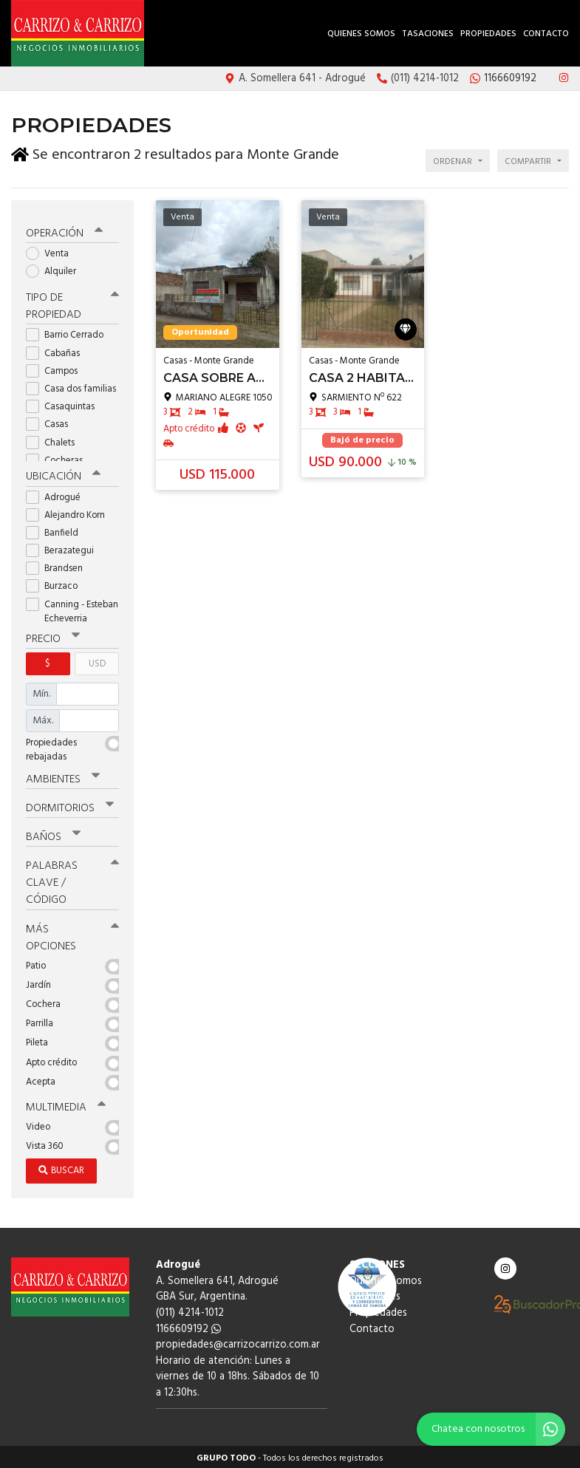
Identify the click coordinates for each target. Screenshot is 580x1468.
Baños (53, 834)
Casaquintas (65, 404)
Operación (64, 230)
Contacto (546, 34)
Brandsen (59, 566)
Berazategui (64, 548)
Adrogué (58, 495)
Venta (52, 251)
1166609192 (188, 1325)
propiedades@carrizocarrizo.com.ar (238, 1342)
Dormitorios (70, 805)
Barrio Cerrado (69, 333)
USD (97, 661)
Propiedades (488, 34)
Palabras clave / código (72, 880)
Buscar (61, 1167)
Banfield (57, 530)
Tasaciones (428, 34)
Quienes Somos (361, 34)
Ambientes (63, 776)
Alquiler (56, 269)
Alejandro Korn (70, 512)
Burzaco (56, 584)
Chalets (55, 440)
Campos (56, 368)
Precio (53, 636)
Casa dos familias (72, 386)
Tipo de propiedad (72, 304)
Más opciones (72, 934)
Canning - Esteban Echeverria (72, 609)
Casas (52, 422)
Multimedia (66, 1104)
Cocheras (59, 458)
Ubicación (63, 474)
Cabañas (57, 351)
